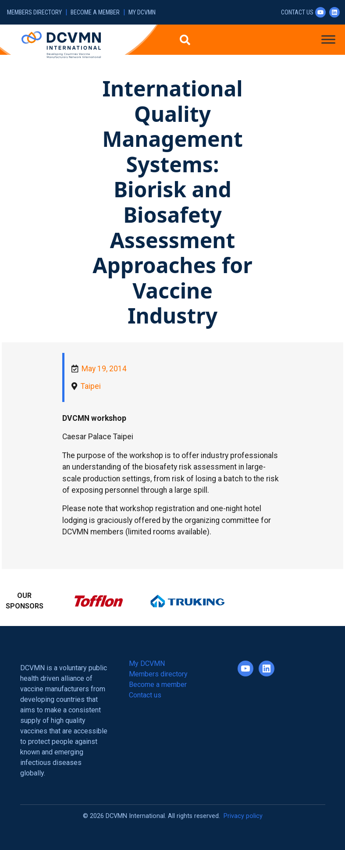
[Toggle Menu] (328, 39)
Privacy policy (243, 816)
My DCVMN (142, 12)
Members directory (34, 12)
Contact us (297, 12)
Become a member (95, 12)
